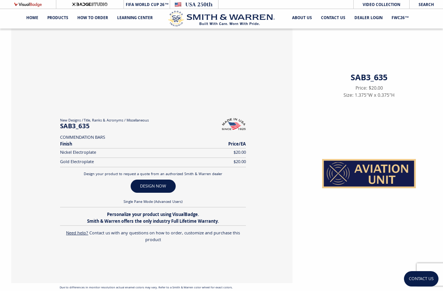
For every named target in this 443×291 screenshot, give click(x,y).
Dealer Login (368, 18)
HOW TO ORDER (92, 18)
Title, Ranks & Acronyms (103, 120)
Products (57, 18)
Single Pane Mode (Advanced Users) (153, 202)
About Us (302, 18)
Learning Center (135, 18)
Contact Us (333, 18)
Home (32, 18)
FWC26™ (400, 18)
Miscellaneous (138, 120)
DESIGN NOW (153, 186)
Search (426, 5)
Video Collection (381, 5)
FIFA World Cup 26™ (147, 5)
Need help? (77, 233)
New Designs (70, 120)
